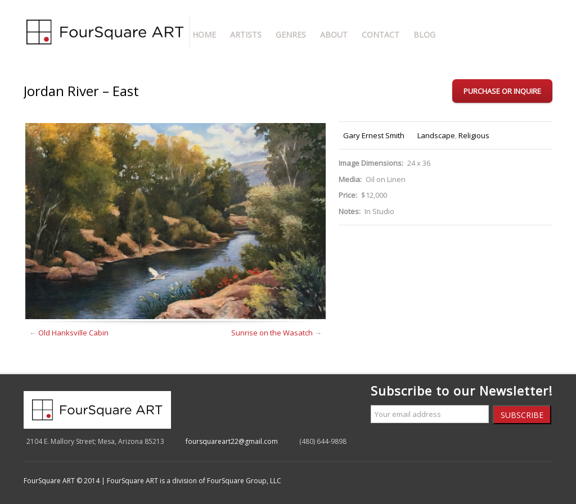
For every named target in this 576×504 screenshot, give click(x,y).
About (334, 34)
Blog (424, 34)
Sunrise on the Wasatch (272, 333)
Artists (246, 34)
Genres (291, 34)
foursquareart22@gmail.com (232, 441)
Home (204, 34)
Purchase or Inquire (502, 91)
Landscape (436, 135)
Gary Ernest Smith (373, 135)
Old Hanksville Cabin (73, 333)
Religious (473, 135)
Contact (380, 34)
